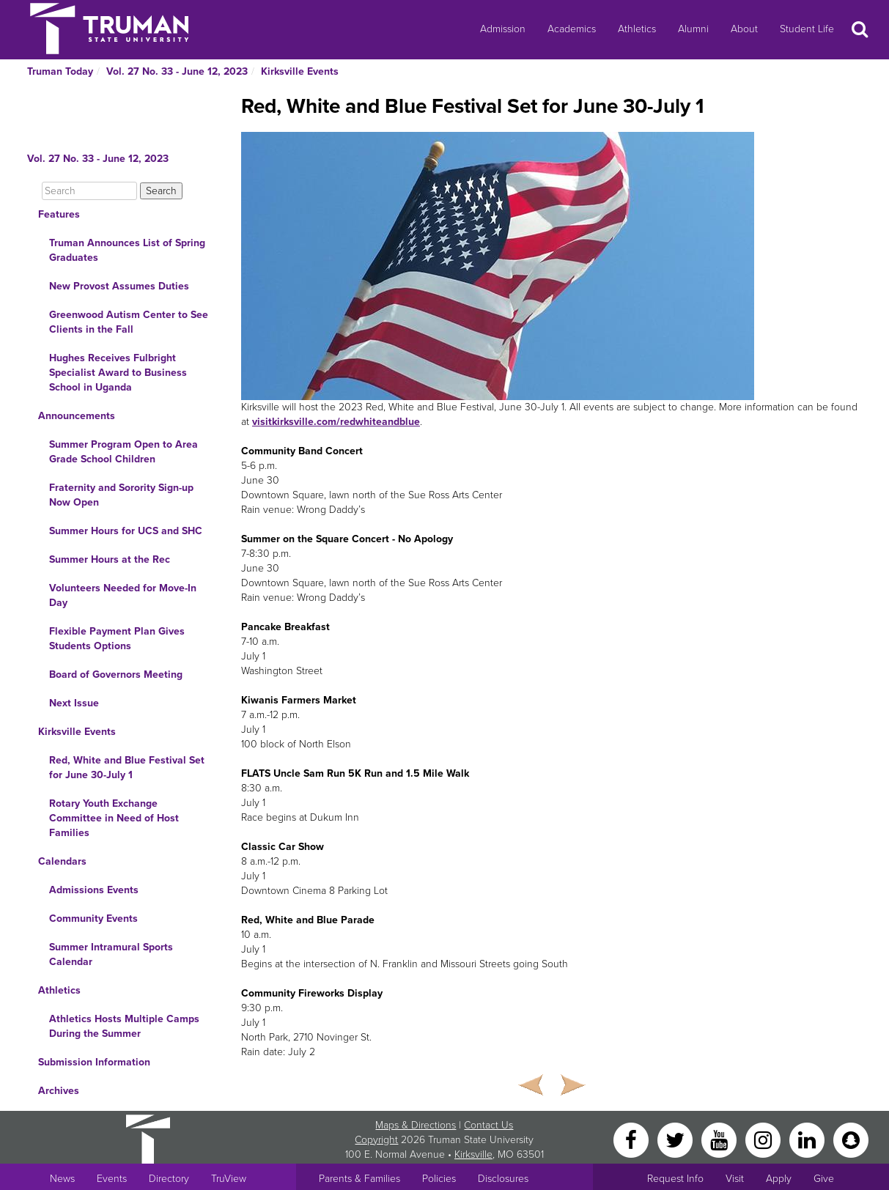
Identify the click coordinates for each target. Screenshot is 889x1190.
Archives (58, 1090)
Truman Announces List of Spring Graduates (127, 250)
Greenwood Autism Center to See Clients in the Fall (128, 322)
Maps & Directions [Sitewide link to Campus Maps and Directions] (415, 1125)
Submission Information (94, 1062)
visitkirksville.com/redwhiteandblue (336, 421)
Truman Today (60, 71)
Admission (502, 29)
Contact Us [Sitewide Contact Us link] (488, 1125)
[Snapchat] (850, 1139)
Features (59, 214)
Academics (571, 29)
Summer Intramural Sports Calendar (111, 954)
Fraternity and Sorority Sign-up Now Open (121, 495)
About (744, 29)
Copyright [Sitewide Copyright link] (376, 1140)
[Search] (89, 191)
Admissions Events (94, 890)
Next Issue (74, 703)
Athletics (637, 29)
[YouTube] (720, 1139)
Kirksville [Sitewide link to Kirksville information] (473, 1154)
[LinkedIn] (808, 1139)
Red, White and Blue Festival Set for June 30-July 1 (126, 767)
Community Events (93, 918)
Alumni (693, 29)
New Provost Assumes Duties (119, 286)
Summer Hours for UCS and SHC (125, 531)
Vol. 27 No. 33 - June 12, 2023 (177, 71)
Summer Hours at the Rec (109, 559)
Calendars (62, 861)
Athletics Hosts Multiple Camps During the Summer (124, 1026)
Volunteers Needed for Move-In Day (122, 595)
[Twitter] (676, 1139)
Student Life (807, 29)
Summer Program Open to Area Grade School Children (123, 451)
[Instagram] (764, 1139)
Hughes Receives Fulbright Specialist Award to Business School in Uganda (118, 372)
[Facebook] (632, 1139)
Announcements (76, 416)
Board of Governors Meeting (115, 674)
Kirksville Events (300, 71)
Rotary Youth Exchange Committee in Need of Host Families (114, 818)
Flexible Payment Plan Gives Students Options (117, 638)
